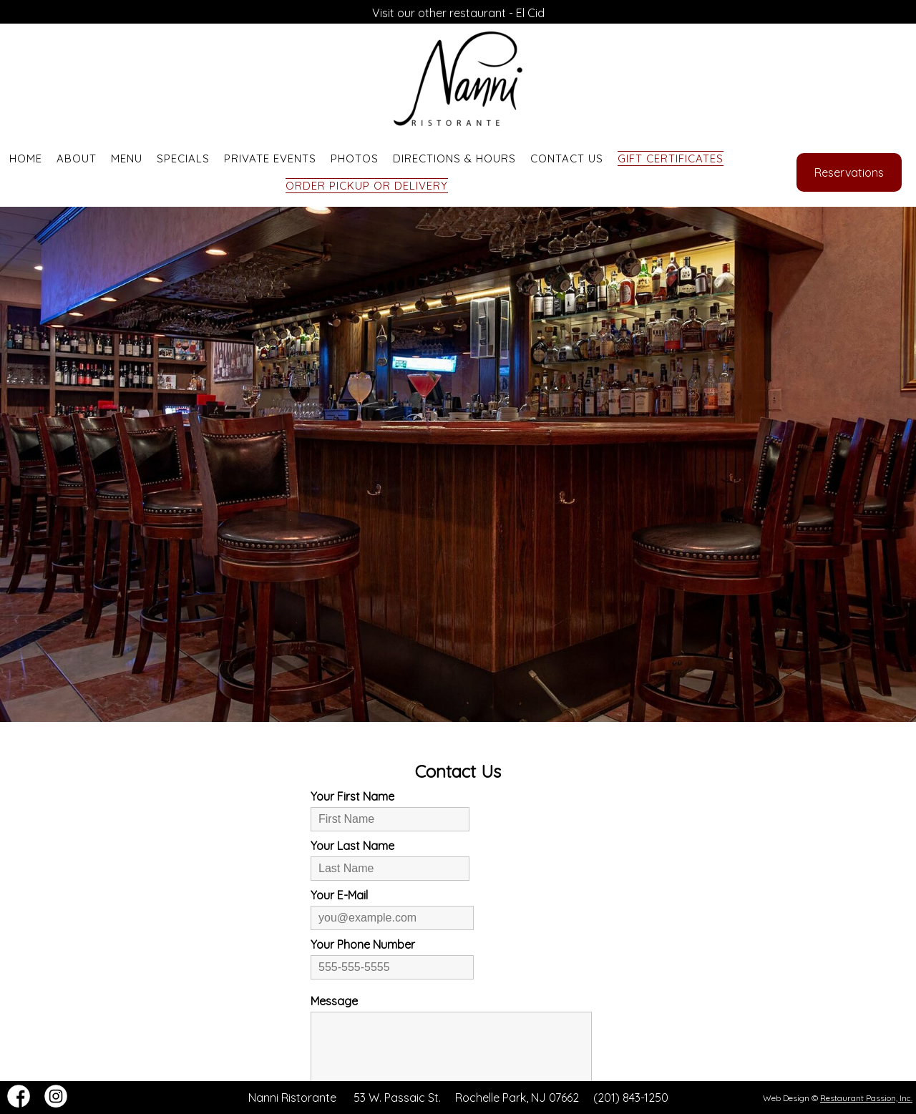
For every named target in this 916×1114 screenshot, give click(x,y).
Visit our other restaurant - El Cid (458, 13)
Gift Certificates (670, 158)
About (77, 158)
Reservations (849, 172)
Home (25, 158)
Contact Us (566, 158)
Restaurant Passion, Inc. (866, 1098)
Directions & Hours (454, 158)
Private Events (270, 158)
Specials (183, 158)
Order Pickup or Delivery (367, 185)
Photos (355, 158)
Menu (126, 158)
